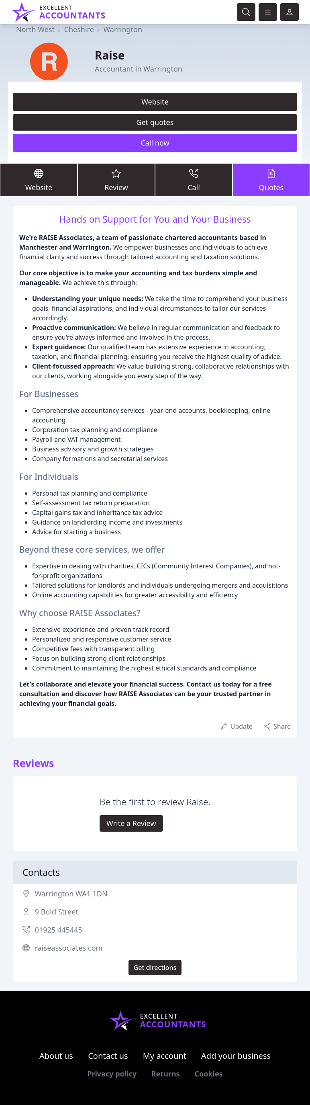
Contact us (108, 1055)
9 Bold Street (56, 911)
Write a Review (131, 823)
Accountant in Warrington (138, 69)
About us (56, 1055)
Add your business (236, 1055)
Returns (165, 1073)
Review (116, 179)
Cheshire (79, 29)
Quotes (271, 179)
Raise (110, 55)
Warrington (122, 29)
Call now (155, 143)
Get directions (155, 967)
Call (194, 179)
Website (155, 102)
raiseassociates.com (69, 948)
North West (35, 29)
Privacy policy (112, 1073)
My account (164, 1055)
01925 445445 (58, 930)
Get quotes (155, 122)
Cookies (208, 1073)
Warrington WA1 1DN (71, 893)
